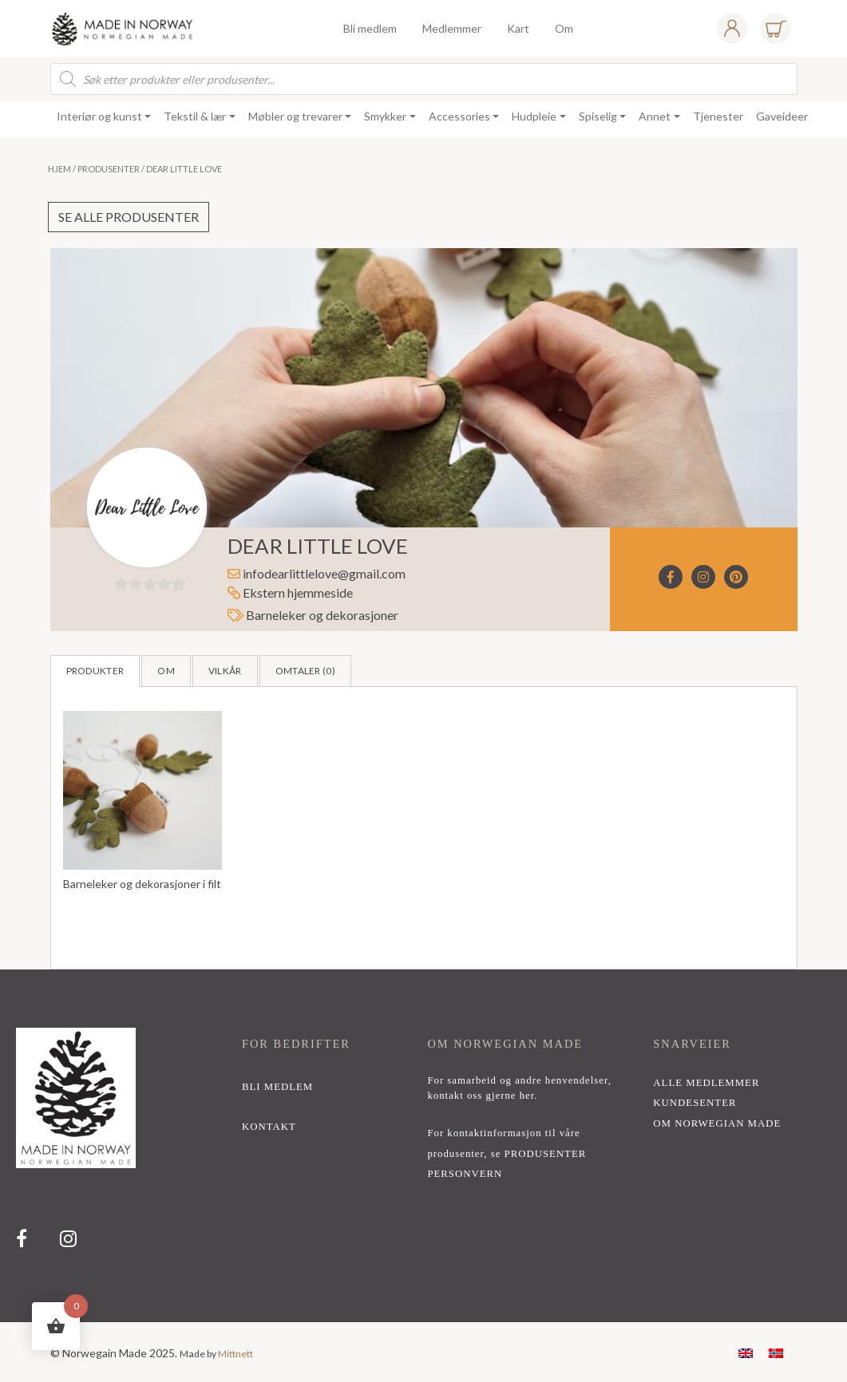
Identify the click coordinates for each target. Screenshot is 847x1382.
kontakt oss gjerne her (480, 1095)
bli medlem (277, 1086)
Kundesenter (694, 1102)
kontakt (269, 1126)
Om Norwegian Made (717, 1123)
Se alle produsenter (128, 216)
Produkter (95, 671)
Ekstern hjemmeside (290, 592)
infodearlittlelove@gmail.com (324, 573)
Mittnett (235, 1354)
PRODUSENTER (546, 1153)
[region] (423, 1145)
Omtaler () (305, 671)
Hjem (59, 169)
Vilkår (225, 671)
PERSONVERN (464, 1173)
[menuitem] (745, 1352)
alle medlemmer (706, 1082)
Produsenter (108, 169)
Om (166, 671)
